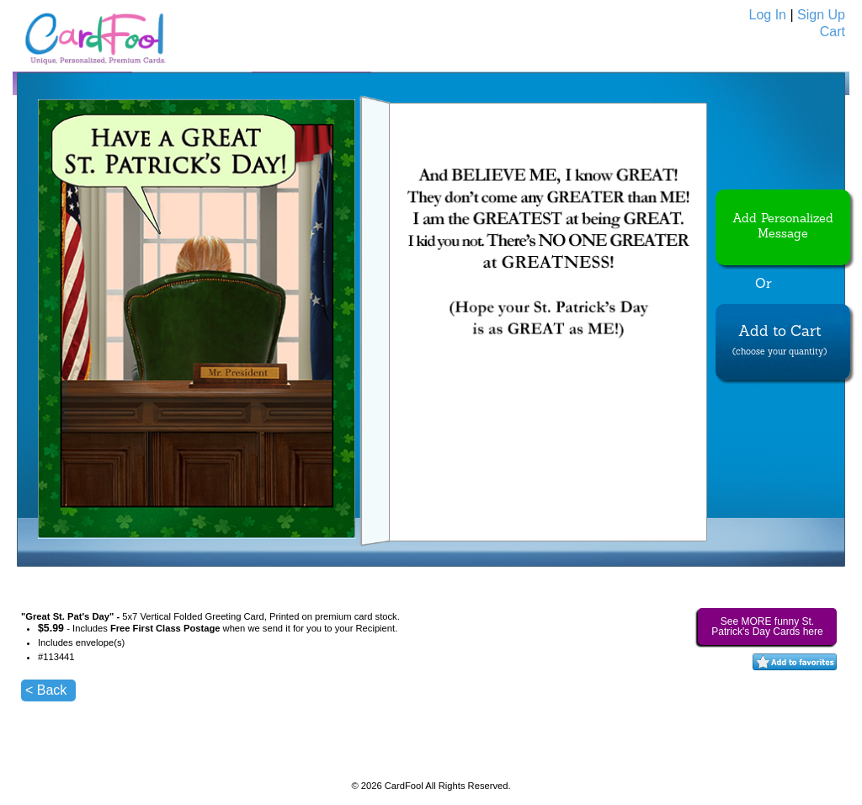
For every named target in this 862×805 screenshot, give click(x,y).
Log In (767, 15)
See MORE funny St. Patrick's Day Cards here (766, 626)
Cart (832, 31)
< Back (46, 690)
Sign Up (821, 15)
